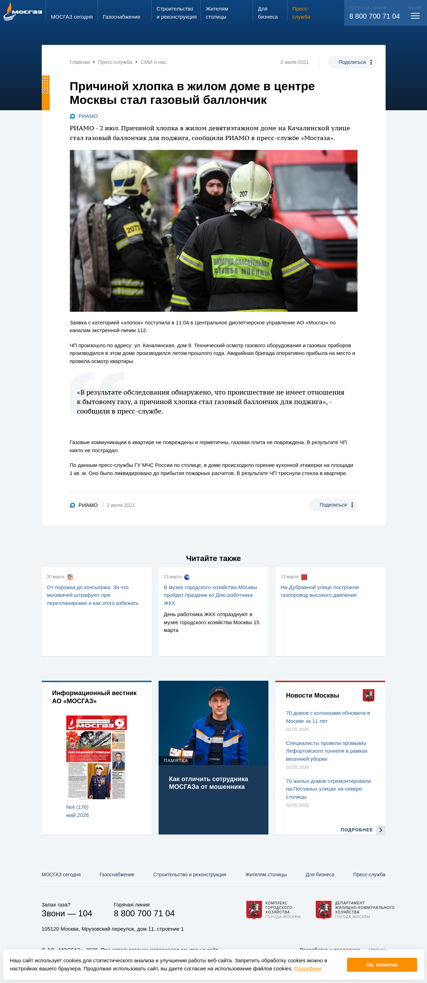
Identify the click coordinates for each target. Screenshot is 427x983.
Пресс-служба (369, 874)
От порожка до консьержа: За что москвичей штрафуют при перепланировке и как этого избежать (93, 595)
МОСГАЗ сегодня (61, 874)
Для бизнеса (320, 874)
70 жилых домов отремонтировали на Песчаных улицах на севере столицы (328, 789)
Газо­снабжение (117, 874)
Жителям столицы (266, 874)
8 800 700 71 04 (374, 16)
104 (85, 913)
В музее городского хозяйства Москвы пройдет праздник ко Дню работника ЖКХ (210, 595)
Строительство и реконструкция (189, 874)
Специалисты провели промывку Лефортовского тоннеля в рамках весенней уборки (326, 751)
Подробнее (308, 968)
